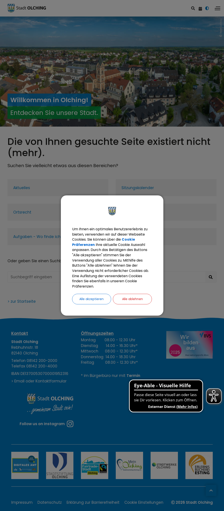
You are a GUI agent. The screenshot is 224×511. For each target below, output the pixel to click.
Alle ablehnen (132, 299)
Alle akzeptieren (91, 299)
